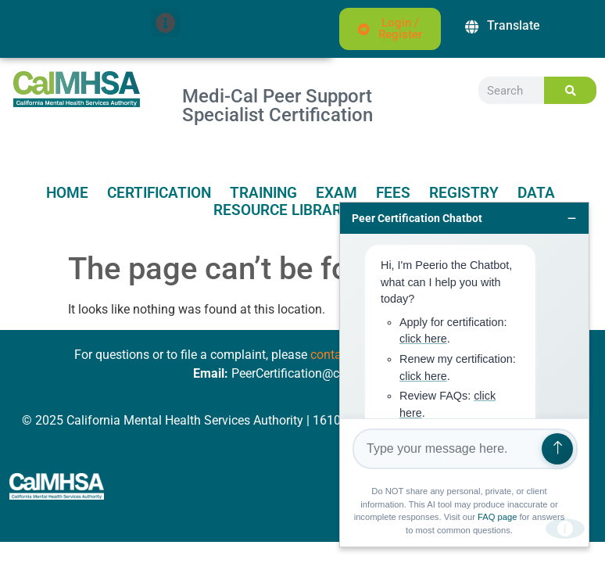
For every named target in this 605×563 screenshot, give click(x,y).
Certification (159, 193)
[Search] (570, 90)
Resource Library (282, 210)
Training (263, 193)
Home (67, 193)
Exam (336, 193)
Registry (464, 193)
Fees (393, 193)
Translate (513, 25)
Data (536, 193)
